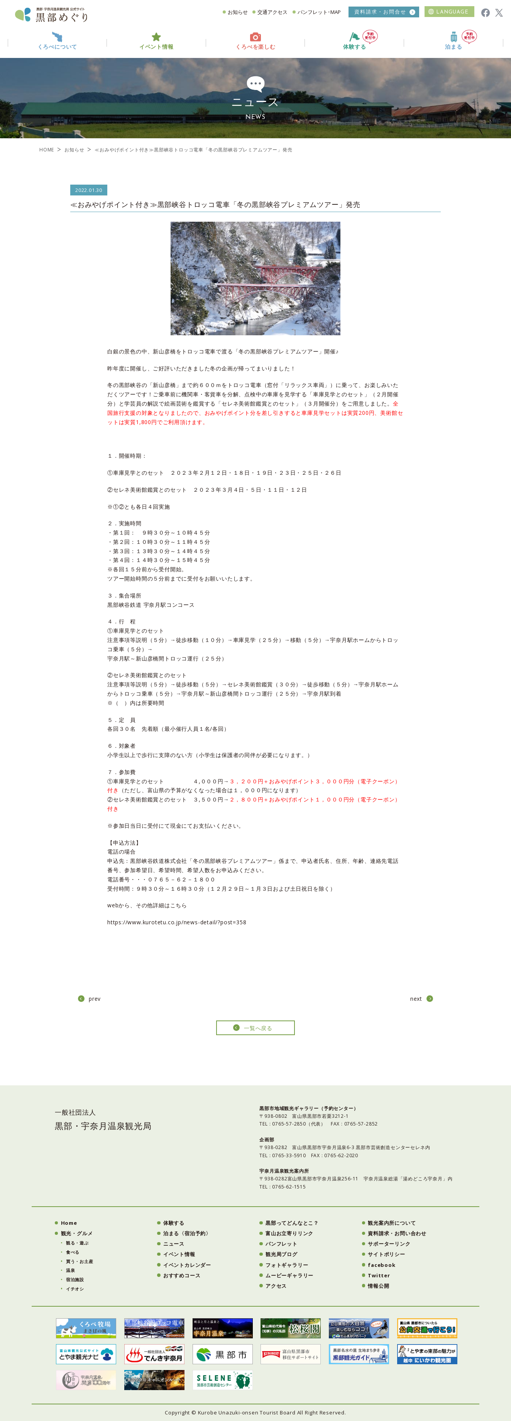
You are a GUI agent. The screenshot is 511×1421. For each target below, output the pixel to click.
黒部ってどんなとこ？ (292, 1222)
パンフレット (282, 1243)
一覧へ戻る (258, 1028)
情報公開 (378, 1285)
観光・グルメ (77, 1233)
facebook (381, 1264)
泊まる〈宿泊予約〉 (187, 1233)
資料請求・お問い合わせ (397, 1233)
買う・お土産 (79, 1261)
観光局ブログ (282, 1254)
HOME (46, 149)
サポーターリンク (389, 1243)
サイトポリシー (386, 1254)
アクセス (276, 1285)
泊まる (461, 40)
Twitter (379, 1275)
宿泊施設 (75, 1279)
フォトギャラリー (287, 1264)
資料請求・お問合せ (380, 11)
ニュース (173, 1243)
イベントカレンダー (187, 1264)
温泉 (70, 1270)
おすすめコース (182, 1275)
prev (95, 998)
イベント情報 (179, 1254)
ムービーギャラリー (289, 1275)
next (416, 998)
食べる (73, 1252)
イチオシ (75, 1289)
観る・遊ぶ (77, 1243)
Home (69, 1222)
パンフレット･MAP (319, 11)
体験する (360, 40)
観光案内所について (392, 1222)
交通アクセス (272, 11)
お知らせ (238, 11)
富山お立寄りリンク (289, 1233)
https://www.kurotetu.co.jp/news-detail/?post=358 (176, 922)
